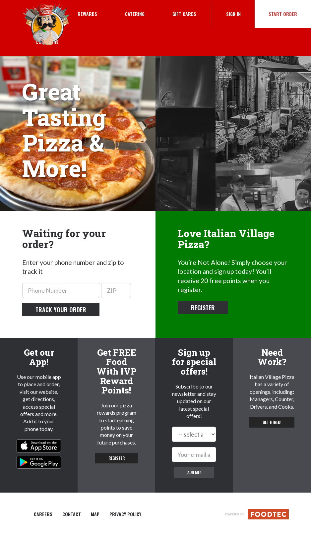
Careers (43, 514)
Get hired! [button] (272, 422)
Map (95, 514)
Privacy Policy (125, 514)
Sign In (240, 13)
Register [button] (203, 307)
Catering (135, 13)
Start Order (283, 13)
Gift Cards (184, 13)
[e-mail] (194, 454)
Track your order (60, 309)
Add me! (194, 472)
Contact (71, 514)
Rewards (87, 13)
